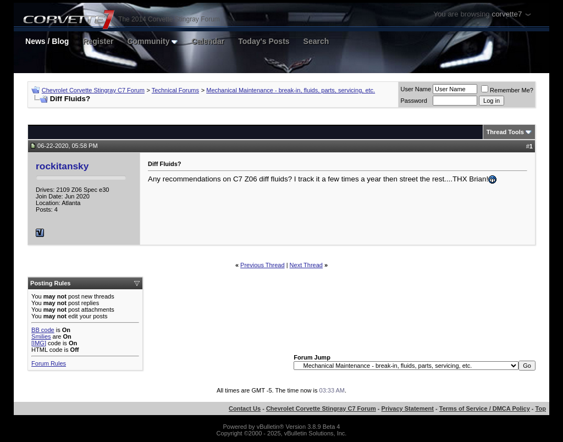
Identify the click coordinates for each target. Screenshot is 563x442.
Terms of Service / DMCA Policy (484, 408)
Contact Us (245, 408)
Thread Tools (505, 132)
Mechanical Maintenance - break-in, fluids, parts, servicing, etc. (290, 90)
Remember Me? (507, 90)
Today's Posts (263, 41)
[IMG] (38, 343)
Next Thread (306, 265)
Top (541, 408)
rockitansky (62, 166)
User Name (415, 89)
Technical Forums (175, 90)
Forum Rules (48, 363)
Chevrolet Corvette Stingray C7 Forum (93, 90)
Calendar (207, 41)
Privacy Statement (408, 408)
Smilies (41, 336)
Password (413, 100)
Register (97, 41)
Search (316, 41)
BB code (42, 330)
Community (152, 41)
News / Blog (47, 41)
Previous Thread (262, 265)
